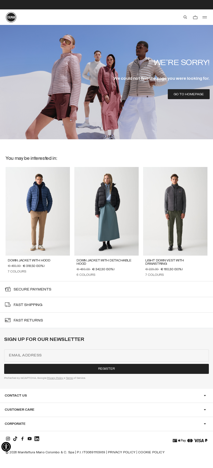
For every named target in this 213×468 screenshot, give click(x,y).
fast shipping (28, 305)
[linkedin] (36, 438)
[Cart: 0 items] (195, 17)
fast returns (28, 320)
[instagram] (8, 438)
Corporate (15, 424)
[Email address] (106, 355)
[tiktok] (15, 438)
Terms (69, 378)
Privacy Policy (55, 378)
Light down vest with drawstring (164, 262)
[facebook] (22, 438)
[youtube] (29, 438)
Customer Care (19, 410)
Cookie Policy (151, 452)
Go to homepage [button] (189, 94)
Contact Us (16, 395)
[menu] (204, 17)
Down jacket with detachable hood (104, 262)
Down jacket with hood (29, 260)
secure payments (32, 289)
